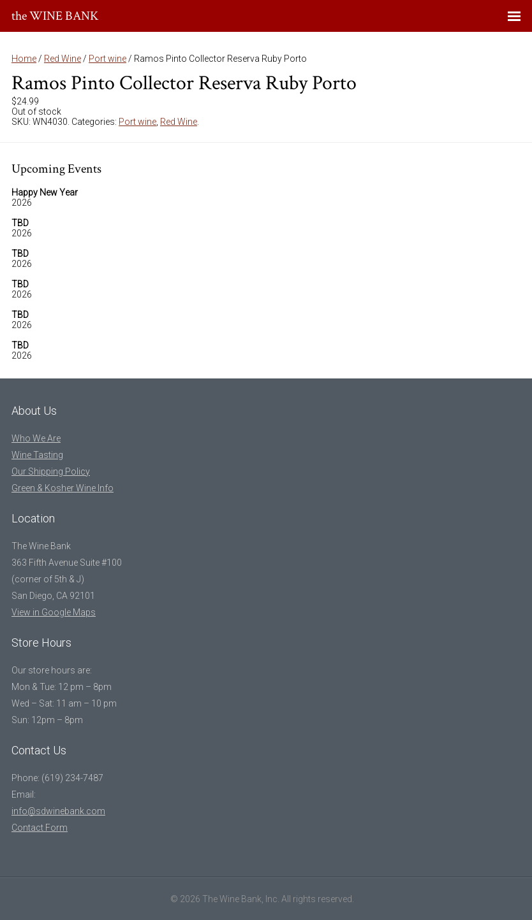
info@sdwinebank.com (58, 811)
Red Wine (62, 59)
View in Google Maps (53, 612)
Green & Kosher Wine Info (62, 488)
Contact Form (39, 828)
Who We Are (36, 438)
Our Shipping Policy (50, 471)
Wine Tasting (37, 455)
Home (23, 59)
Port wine (107, 59)
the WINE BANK (55, 16)
